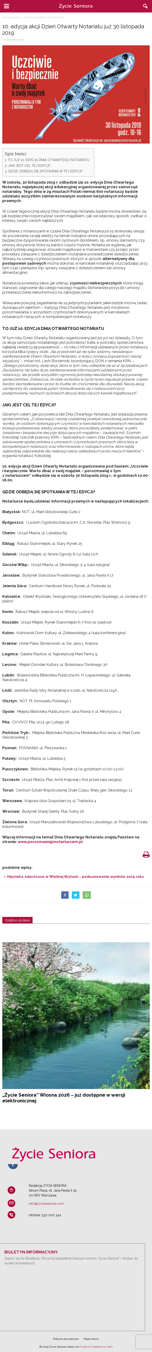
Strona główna (11, 17)
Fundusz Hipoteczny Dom (96, 1346)
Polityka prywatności (66, 1338)
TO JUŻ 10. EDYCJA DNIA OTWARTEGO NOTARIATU (48, 160)
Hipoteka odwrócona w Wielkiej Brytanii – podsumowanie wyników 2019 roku (75, 877)
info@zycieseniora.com (46, 1203)
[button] (145, 6)
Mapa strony (91, 1338)
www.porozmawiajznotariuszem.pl (50, 842)
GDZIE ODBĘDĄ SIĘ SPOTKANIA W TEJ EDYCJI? (45, 171)
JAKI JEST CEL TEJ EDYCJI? (29, 166)
